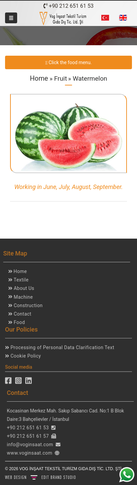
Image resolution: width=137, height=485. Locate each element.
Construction (26, 305)
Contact (20, 314)
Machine (21, 297)
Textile (19, 279)
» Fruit (57, 78)
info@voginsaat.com (31, 444)
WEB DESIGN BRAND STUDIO (40, 477)
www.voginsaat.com (31, 453)
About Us (22, 288)
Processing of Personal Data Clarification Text (61, 346)
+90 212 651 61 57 (29, 436)
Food (17, 322)
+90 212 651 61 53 (68, 6)
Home (39, 78)
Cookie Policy (25, 354)
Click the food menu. (68, 62)
